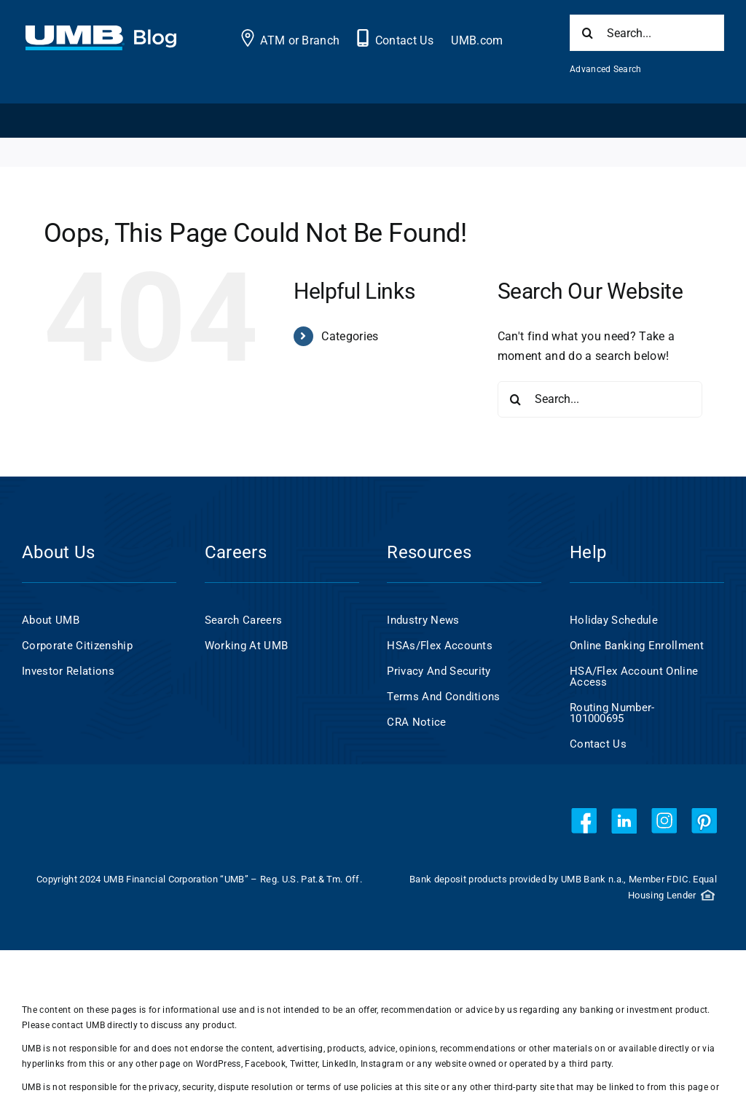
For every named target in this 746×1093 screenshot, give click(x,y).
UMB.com (477, 40)
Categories (349, 336)
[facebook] (584, 821)
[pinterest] (704, 821)
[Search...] (647, 33)
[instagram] (664, 821)
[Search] (588, 33)
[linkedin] (624, 821)
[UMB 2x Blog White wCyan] (100, 33)
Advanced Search (606, 69)
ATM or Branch (299, 40)
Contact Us (404, 40)
